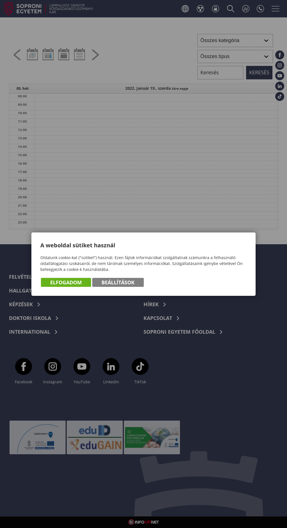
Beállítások (118, 282)
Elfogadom (66, 282)
